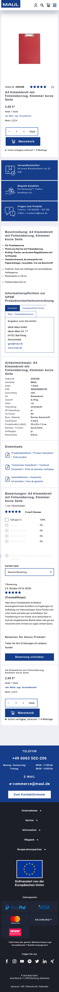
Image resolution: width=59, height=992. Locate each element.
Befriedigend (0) (18, 530)
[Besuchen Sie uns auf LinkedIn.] (45, 961)
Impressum (15, 986)
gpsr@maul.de (15, 343)
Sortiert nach (12, 566)
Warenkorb (22, 141)
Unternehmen (29, 810)
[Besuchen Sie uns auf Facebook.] (7, 961)
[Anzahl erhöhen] (24, 132)
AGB (22, 986)
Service (29, 820)
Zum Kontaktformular (29, 794)
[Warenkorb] (48, 5)
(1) (52, 87)
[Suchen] (42, 5)
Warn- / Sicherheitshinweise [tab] (21, 314)
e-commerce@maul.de (36, 213)
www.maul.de (15, 347)
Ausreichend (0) (17, 536)
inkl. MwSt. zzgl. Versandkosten (18, 116)
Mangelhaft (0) (17, 541)
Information (29, 829)
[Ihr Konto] (36, 5)
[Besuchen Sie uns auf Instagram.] (14, 961)
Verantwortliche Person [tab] (33, 308)
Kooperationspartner (29, 849)
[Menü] (54, 5)
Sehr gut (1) (16, 519)
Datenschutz (43, 986)
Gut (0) (13, 525)
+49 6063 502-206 (29, 758)
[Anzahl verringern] (9, 132)
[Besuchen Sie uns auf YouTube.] (22, 961)
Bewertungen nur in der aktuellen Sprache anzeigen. (29, 557)
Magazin (29, 839)
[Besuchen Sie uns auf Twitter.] (37, 961)
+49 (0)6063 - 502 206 (38, 209)
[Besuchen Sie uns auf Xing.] (52, 961)
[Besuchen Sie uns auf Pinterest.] (29, 961)
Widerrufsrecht (31, 986)
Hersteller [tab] (12, 308)
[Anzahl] (16, 131)
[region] (29, 48)
